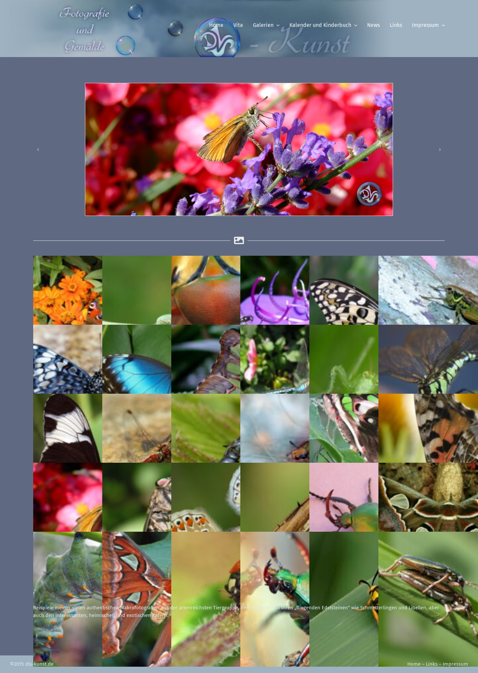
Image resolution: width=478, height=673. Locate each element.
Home (414, 664)
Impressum (455, 664)
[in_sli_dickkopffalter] (239, 149)
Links (432, 664)
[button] (38, 150)
